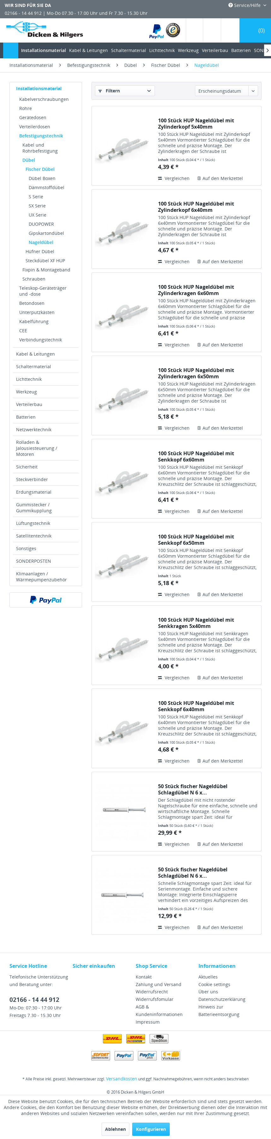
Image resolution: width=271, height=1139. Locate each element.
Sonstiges (26, 548)
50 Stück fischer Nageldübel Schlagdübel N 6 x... (192, 789)
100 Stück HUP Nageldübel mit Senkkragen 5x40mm (196, 623)
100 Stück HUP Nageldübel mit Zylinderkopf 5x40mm (196, 123)
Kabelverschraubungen (44, 99)
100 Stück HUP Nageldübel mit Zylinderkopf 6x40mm (196, 206)
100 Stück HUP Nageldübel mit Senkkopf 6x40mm (196, 706)
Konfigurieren (151, 1129)
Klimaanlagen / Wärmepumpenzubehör (41, 577)
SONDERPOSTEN (33, 561)
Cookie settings (214, 984)
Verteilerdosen (34, 127)
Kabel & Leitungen (35, 354)
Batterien (26, 417)
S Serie (36, 197)
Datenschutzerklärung (221, 999)
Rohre (25, 108)
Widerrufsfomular (155, 999)
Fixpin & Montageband (46, 270)
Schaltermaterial (33, 366)
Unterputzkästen (37, 312)
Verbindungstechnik (40, 340)
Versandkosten (121, 1079)
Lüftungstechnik (33, 523)
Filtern (109, 91)
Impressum (148, 1022)
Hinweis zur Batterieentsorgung (218, 1010)
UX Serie (37, 215)
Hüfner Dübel (40, 251)
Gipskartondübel (46, 233)
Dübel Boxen (42, 178)
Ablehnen (115, 1129)
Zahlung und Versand (158, 984)
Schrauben (33, 279)
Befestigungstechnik (41, 136)
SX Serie (37, 206)
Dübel (28, 160)
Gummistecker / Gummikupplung (34, 508)
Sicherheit (27, 467)
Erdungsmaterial (33, 492)
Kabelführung (34, 321)
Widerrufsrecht (152, 992)
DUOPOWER (41, 224)
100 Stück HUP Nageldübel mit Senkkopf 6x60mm (196, 456)
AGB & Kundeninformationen (159, 1010)
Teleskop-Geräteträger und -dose (43, 291)
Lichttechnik (29, 379)
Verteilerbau (29, 404)
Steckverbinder (32, 479)
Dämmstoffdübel (46, 187)
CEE (23, 331)
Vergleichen (174, 178)
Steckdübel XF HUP (45, 261)
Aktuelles (208, 977)
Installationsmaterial (39, 88)
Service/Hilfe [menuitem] (245, 5)
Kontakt (144, 977)
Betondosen (31, 303)
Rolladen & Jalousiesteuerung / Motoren (36, 448)
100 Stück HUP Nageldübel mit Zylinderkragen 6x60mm (196, 290)
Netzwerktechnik (33, 430)
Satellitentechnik (33, 536)
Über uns (208, 992)
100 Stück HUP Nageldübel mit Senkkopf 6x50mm (196, 539)
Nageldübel (41, 242)
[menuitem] (165, 30)
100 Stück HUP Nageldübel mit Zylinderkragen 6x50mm (196, 373)
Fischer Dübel (40, 169)
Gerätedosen (32, 117)
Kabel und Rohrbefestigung (40, 148)
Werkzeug (26, 392)
